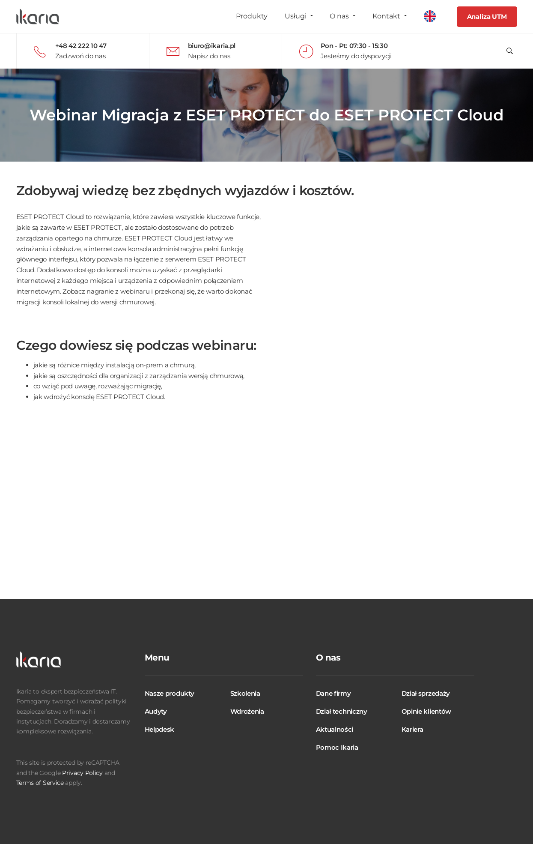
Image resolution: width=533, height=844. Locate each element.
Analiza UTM (487, 16)
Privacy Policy (82, 773)
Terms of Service (40, 783)
